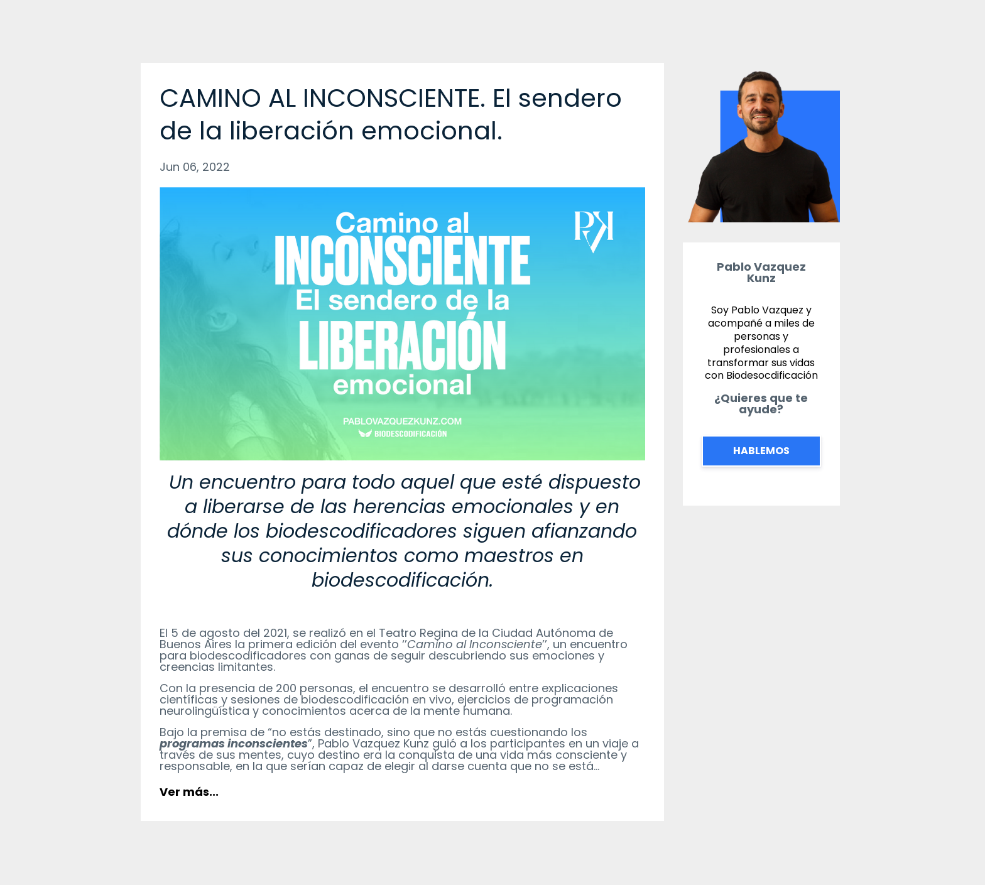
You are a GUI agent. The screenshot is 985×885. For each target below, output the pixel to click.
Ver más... (189, 792)
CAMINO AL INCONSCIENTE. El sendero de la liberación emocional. (391, 114)
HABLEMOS (761, 450)
